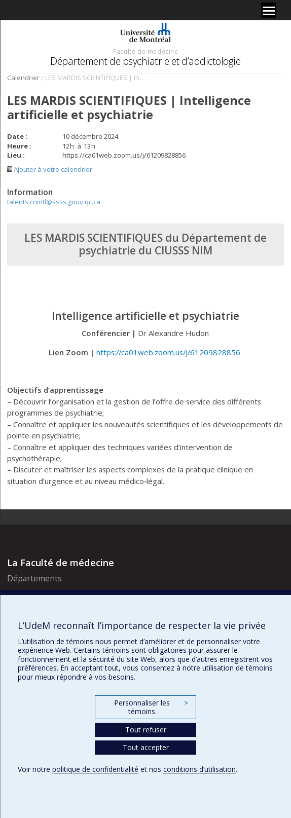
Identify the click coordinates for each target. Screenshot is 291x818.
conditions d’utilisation (199, 769)
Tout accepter (146, 747)
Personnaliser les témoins (151, 707)
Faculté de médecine (145, 51)
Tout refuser (145, 729)
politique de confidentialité (95, 769)
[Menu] (268, 10)
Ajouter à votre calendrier (49, 169)
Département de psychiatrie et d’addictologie (145, 61)
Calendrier (23, 77)
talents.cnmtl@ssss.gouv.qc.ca (53, 201)
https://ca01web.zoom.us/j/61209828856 (169, 352)
